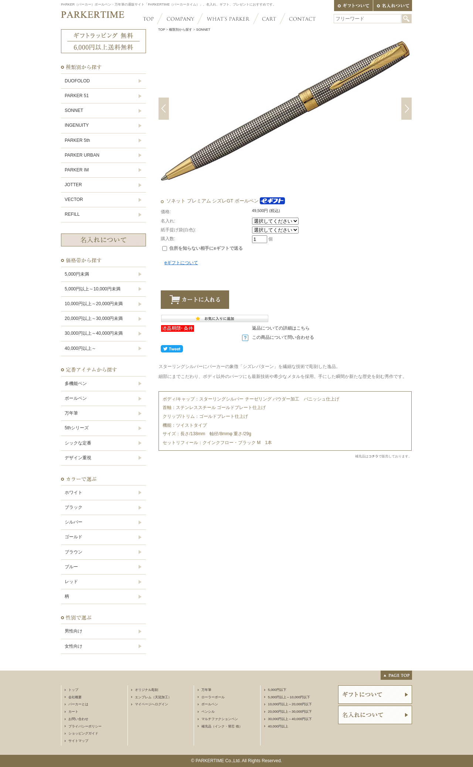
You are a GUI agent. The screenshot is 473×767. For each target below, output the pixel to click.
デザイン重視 (78, 457)
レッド (71, 581)
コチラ (373, 456)
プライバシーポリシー (85, 726)
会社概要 (75, 697)
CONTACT (299, 18)
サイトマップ (78, 741)
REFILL (72, 214)
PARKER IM (77, 170)
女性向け (73, 646)
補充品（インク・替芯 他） (221, 726)
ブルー (71, 566)
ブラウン (73, 552)
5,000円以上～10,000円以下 (289, 697)
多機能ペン (76, 383)
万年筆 (71, 413)
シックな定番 (78, 443)
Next (406, 109)
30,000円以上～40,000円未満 (94, 333)
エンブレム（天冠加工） (153, 697)
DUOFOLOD (77, 80)
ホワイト (73, 492)
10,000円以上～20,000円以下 (290, 704)
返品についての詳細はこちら (281, 328)
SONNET (74, 110)
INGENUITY (77, 125)
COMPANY (180, 18)
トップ (73, 690)
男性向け (73, 631)
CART (269, 18)
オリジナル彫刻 (146, 690)
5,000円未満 (77, 274)
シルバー (73, 522)
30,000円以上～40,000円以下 (290, 719)
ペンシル (208, 711)
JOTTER (73, 184)
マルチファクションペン (219, 719)
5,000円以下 (277, 690)
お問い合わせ (78, 719)
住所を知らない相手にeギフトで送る (202, 248)
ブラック (73, 507)
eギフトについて (181, 262)
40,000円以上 (278, 726)
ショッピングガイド (83, 733)
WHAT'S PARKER (228, 18)
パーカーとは (78, 704)
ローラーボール (213, 697)
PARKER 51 (77, 95)
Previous (164, 109)
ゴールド (73, 536)
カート (73, 711)
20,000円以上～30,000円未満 (94, 318)
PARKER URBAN (82, 155)
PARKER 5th (77, 140)
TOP (151, 18)
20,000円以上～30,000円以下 (290, 711)
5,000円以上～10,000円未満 (92, 289)
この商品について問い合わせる (283, 337)
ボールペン (76, 398)
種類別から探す (180, 29)
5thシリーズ (77, 427)
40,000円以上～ (80, 348)
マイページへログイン (151, 704)
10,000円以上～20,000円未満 (94, 303)
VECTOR (74, 199)
